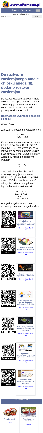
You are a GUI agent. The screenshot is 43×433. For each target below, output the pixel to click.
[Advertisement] (21, 47)
